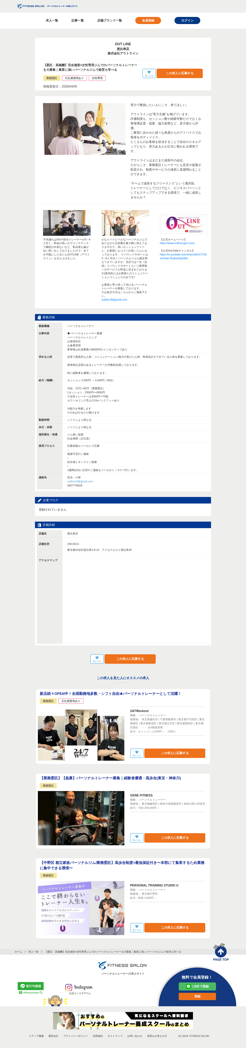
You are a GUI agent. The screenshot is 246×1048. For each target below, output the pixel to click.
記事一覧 (77, 20)
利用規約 (98, 1035)
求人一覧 (52, 20)
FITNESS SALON (47, 6)
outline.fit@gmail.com (114, 299)
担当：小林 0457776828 (80, 481)
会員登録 (148, 20)
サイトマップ (115, 1035)
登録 (197, 996)
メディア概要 (36, 1035)
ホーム (18, 951)
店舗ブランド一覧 (109, 20)
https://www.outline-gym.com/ (177, 243)
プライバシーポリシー (75, 1035)
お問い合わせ (134, 1035)
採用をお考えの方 (157, 1035)
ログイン (187, 20)
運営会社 (53, 1035)
